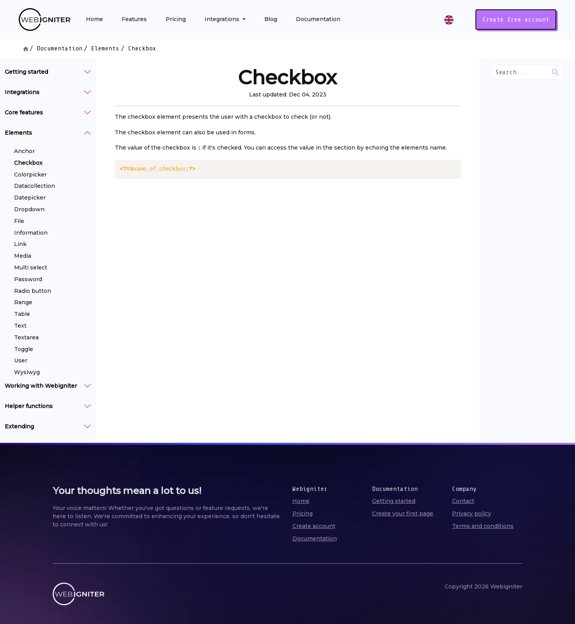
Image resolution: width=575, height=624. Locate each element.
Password (28, 279)
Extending (19, 426)
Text (20, 325)
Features (134, 19)
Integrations (22, 92)
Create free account (515, 19)
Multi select (30, 267)
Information (31, 232)
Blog (270, 19)
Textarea (26, 337)
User (20, 360)
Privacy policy (471, 513)
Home (94, 19)
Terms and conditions (483, 526)
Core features (24, 112)
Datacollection (34, 185)
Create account (313, 526)
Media (22, 255)
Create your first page (402, 513)
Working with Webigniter (41, 385)
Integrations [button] (223, 19)
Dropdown (29, 209)
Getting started (26, 71)
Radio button (32, 290)
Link (20, 244)
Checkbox (28, 162)
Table (22, 313)
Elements (105, 48)
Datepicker (30, 197)
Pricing (176, 19)
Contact (463, 501)
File (19, 221)
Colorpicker (30, 174)
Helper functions (29, 406)
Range (23, 302)
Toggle (23, 349)
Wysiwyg (27, 372)
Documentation (318, 19)
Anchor (24, 151)
